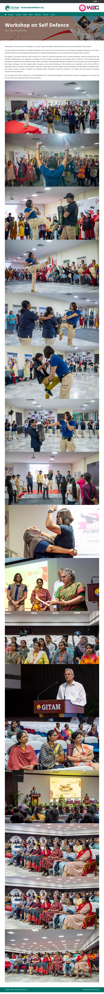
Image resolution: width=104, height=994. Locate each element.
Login (95, 1)
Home (7, 31)
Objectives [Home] (38, 15)
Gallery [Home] (31, 15)
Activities (45, 15)
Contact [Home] (52, 15)
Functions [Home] (18, 15)
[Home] (6, 14)
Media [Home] (25, 15)
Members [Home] (11, 15)
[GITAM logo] (12, 8)
